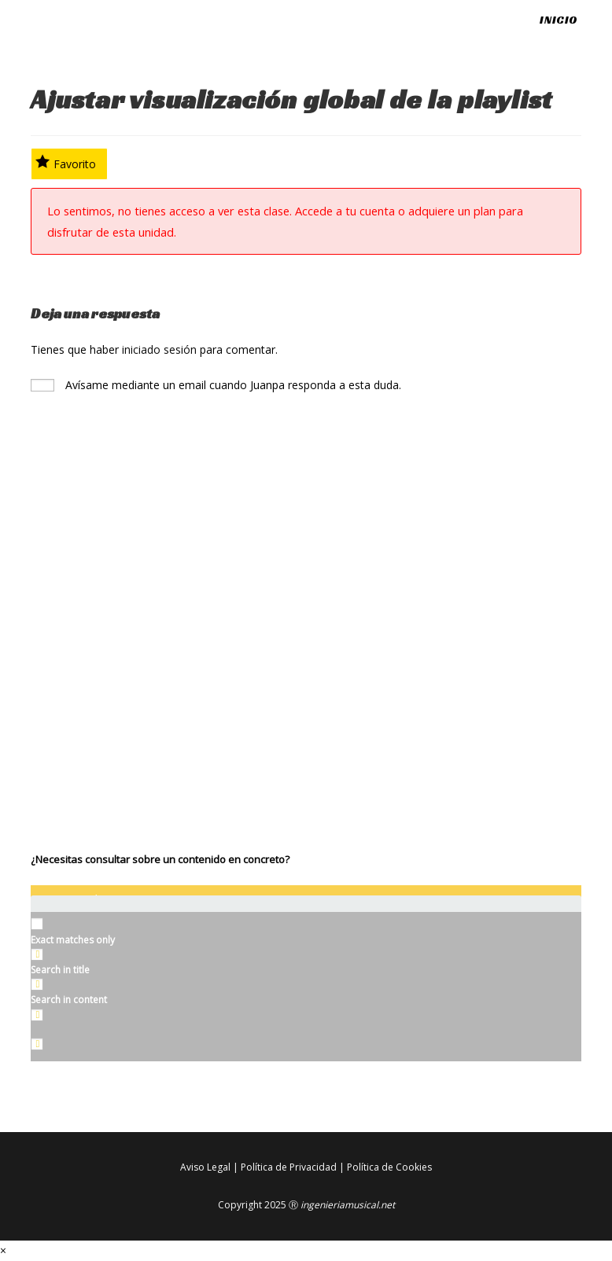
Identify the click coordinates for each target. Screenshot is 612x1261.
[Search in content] (37, 984)
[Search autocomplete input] (306, 911)
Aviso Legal (205, 1167)
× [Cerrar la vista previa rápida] (3, 1250)
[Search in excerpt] (37, 1015)
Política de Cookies (389, 1167)
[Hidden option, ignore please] (37, 1044)
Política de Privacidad (289, 1167)
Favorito (65, 162)
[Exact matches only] (37, 923)
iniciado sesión (159, 349)
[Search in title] (37, 954)
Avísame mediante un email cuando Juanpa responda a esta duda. (216, 384)
